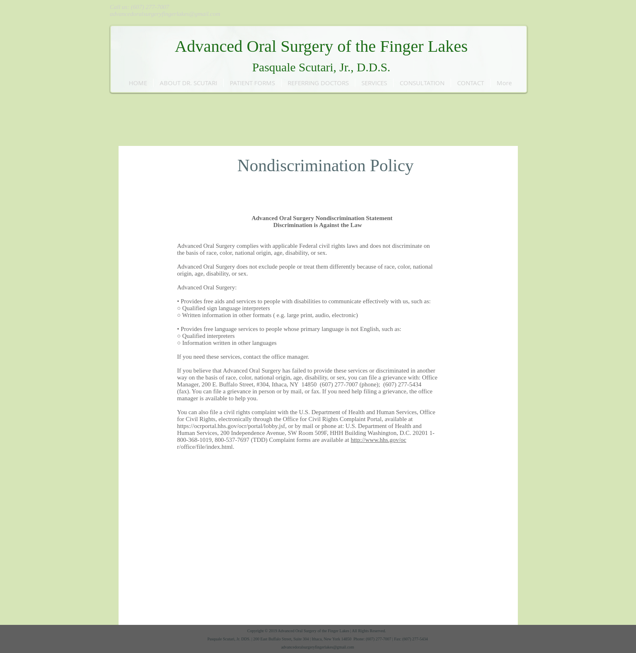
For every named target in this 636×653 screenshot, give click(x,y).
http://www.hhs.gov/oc (379, 440)
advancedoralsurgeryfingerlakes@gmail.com (165, 14)
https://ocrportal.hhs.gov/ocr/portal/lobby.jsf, (232, 426)
